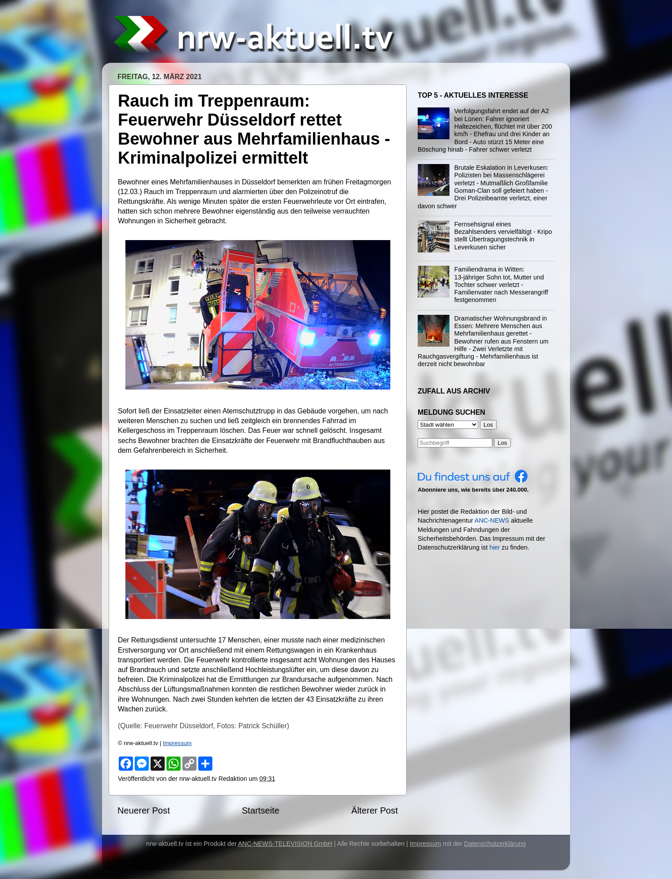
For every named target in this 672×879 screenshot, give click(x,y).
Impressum (177, 743)
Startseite (260, 810)
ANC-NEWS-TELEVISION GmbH (285, 843)
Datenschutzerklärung (495, 843)
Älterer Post (374, 810)
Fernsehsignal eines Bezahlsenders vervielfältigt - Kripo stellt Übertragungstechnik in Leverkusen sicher (503, 236)
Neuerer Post (143, 810)
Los (502, 443)
